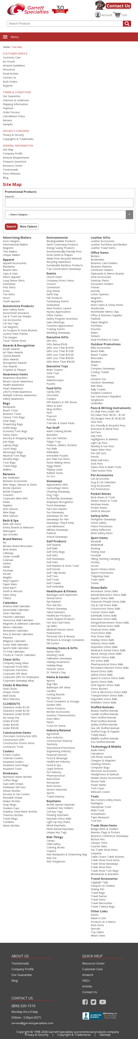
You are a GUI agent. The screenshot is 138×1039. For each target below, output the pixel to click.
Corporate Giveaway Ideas (18, 680)
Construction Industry (59, 740)
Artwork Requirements (16, 157)
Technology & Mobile (106, 747)
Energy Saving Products (61, 248)
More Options (28, 226)
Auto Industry (55, 737)
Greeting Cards (55, 655)
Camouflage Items (57, 488)
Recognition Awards (15, 362)
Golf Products (56, 541)
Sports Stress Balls (102, 681)
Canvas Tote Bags (14, 417)
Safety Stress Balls (102, 674)
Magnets (8, 248)
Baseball (96, 541)
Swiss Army (9, 594)
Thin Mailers (10, 251)
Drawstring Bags (13, 424)
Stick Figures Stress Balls (105, 685)
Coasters (8, 495)
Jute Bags (8, 441)
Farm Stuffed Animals (103, 717)
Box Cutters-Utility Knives (106, 800)
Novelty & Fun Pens (102, 446)
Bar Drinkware (11, 477)
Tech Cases (97, 788)
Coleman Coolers (13, 758)
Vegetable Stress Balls (104, 699)
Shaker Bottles (11, 801)
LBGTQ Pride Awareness (17, 391)
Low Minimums (56, 526)
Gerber (7, 563)
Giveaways (54, 481)
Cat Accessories (100, 478)
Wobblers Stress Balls (103, 702)
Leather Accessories (102, 241)
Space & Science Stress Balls (108, 678)
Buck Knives (10, 549)
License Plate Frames (15, 333)
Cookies (51, 398)
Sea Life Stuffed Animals (105, 728)
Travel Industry (55, 796)
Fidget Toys (54, 441)
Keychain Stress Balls (59, 818)
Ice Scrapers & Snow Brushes (20, 330)
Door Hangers (11, 241)
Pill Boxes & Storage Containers (65, 640)
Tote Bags (9, 462)
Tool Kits (96, 820)
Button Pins (98, 839)
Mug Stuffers (54, 409)
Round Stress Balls (102, 671)
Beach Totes (10, 410)
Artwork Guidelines (14, 65)
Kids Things (55, 837)
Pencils (95, 456)
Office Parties (55, 315)
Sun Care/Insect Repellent (106, 396)
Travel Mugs (10, 818)
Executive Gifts (57, 337)
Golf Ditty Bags (56, 551)
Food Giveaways (56, 505)
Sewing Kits (97, 889)
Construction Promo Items (18, 743)
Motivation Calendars (15, 630)
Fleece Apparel (11, 277)
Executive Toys (57, 366)
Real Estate (53, 779)
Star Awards (10, 366)
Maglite (7, 577)
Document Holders (102, 284)
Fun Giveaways (55, 512)
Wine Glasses (10, 515)
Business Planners (101, 266)
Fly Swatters (54, 698)
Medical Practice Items (60, 629)
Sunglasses (97, 400)
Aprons (51, 680)
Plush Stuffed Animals (103, 721)
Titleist (7, 598)
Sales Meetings (56, 322)
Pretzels (51, 419)
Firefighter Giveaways (103, 519)
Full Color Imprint (57, 509)
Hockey (95, 562)
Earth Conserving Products (62, 244)
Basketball (97, 544)
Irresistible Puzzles (57, 455)
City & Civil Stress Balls (104, 605)
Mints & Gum (54, 405)
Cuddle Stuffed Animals (104, 714)
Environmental (57, 238)
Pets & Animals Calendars (18, 634)
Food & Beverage (57, 758)
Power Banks (98, 785)
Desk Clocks (10, 688)
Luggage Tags (99, 882)
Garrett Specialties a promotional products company (84, 1032)
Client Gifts (11, 659)
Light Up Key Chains (58, 822)
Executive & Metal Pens (105, 429)
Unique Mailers (11, 255)
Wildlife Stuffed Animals (105, 738)
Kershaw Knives (100, 504)
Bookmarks (97, 259)
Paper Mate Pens (101, 449)
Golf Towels (54, 583)
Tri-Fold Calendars (14, 651)
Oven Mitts (53, 718)
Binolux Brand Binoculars (18, 546)
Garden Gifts (54, 704)
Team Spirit (98, 579)
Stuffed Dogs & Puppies (105, 731)
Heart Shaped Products (61, 619)
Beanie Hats (10, 270)
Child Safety (54, 844)
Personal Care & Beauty (61, 636)
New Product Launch (59, 308)
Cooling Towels (100, 372)
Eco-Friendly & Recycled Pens (108, 425)
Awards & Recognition (19, 345)
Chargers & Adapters (103, 760)
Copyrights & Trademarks (18, 139)
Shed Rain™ (10, 587)
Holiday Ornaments (58, 662)
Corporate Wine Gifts (15, 498)
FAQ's (86, 980)
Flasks (6, 502)
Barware (9, 474)
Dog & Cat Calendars (103, 482)
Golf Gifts (52, 555)
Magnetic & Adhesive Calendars (21, 623)
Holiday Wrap (55, 665)
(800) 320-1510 (23, 1005)
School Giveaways (57, 536)
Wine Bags (9, 512)
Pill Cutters (53, 643)
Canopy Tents (99, 842)
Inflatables (53, 452)
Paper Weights (99, 322)
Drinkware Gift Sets (14, 787)
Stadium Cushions (101, 393)
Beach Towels (99, 354)
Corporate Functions (15, 670)
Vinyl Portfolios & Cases (105, 339)
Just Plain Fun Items (58, 459)
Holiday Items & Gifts (62, 648)
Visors (6, 298)
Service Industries (57, 789)
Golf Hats (52, 562)
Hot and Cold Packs (58, 622)
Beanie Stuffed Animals (104, 710)
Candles (51, 691)
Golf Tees (52, 576)
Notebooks (97, 308)
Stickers (95, 336)
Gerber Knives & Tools (104, 500)
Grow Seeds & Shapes (60, 255)
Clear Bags (9, 420)
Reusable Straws (12, 797)
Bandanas (9, 266)
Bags (6, 403)
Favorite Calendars (14, 616)
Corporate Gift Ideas (15, 673)
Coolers (8, 751)
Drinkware (10, 773)
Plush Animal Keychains (60, 829)
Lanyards (96, 853)
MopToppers (11, 580)
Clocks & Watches (15, 685)
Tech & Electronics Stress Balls (109, 692)
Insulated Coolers (13, 761)
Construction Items (17, 733)
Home (6, 47)
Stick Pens (97, 463)
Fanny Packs (10, 434)
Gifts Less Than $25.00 (60, 354)
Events (51, 273)
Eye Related (54, 601)
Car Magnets (10, 327)
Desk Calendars (12, 613)
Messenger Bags (13, 452)
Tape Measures (100, 817)
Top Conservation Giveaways (64, 269)
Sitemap (105, 1035)
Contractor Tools (13, 746)
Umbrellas (97, 403)
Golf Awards (54, 544)
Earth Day (52, 294)
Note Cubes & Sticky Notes (107, 305)
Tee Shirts (9, 294)
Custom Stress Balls (102, 612)
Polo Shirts (9, 287)
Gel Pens (96, 432)
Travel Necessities (101, 903)
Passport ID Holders (103, 885)
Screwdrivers (98, 814)
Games (51, 376)
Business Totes (12, 413)
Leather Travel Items (103, 248)
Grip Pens (96, 436)
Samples (8, 124)
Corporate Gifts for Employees (21, 677)
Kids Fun (52, 858)
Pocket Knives (101, 494)
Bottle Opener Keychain (61, 804)
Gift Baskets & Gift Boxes (62, 402)
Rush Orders (10, 81)
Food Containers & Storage (63, 701)
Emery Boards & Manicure (18, 527)
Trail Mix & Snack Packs (61, 423)
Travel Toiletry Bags (103, 906)
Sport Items (99, 538)
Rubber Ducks (55, 473)
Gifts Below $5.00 (57, 344)
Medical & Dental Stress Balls (108, 650)
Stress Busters (99, 688)
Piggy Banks (54, 466)
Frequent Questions (14, 161)
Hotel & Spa (54, 765)
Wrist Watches (11, 699)
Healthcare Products (59, 615)
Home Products (56, 708)
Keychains (54, 801)
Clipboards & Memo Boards (107, 273)
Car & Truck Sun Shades (17, 316)
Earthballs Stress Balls (104, 615)
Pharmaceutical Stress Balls (107, 664)
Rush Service (54, 786)
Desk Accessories (101, 277)
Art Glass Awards (13, 352)
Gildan (6, 567)
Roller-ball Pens (100, 460)
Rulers (94, 332)
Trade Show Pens (101, 867)
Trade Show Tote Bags (105, 870)
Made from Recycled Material (64, 258)
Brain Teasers (55, 369)
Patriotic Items (55, 669)
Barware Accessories (15, 481)
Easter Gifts (53, 651)
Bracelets (52, 434)
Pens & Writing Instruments (111, 408)
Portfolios (96, 325)
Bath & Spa (11, 520)
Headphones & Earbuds (105, 774)
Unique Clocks (11, 692)
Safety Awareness (13, 398)
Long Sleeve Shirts (14, 280)
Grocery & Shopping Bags (18, 438)
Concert (51, 284)
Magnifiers (97, 301)
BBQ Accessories (101, 347)
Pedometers (54, 633)
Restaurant (53, 782)
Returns (7, 120)
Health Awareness (13, 384)
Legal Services (55, 768)
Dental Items (54, 598)
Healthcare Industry (58, 761)
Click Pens (96, 422)
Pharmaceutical (56, 775)
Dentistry (52, 744)
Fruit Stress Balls (101, 636)
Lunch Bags (10, 448)
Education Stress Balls (104, 619)
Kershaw (8, 570)
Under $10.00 (11, 721)
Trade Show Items (104, 825)
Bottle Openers (12, 488)
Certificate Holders (102, 270)
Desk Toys (53, 373)
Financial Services (57, 754)
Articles (87, 986)
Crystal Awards (11, 355)
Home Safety (98, 522)
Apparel (8, 260)
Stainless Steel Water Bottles (20, 811)
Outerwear (9, 284)
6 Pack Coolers (11, 754)
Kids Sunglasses (56, 861)
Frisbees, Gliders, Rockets (62, 445)
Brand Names (12, 539)
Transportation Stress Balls (107, 695)
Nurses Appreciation (59, 311)
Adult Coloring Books (59, 431)
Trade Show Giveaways (104, 863)
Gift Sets (52, 340)
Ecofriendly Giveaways (60, 498)
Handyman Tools (101, 807)
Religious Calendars (14, 641)
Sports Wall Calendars (16, 648)
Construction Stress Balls (105, 608)
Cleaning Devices (101, 764)
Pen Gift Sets (98, 453)
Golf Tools (53, 579)
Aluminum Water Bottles (17, 776)
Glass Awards (11, 359)
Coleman (8, 560)
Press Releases (11, 173)
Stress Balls (99, 588)
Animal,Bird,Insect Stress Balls (108, 594)
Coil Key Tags (55, 811)
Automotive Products (18, 306)
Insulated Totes (12, 768)
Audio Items (98, 750)
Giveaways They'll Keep (60, 522)
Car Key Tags (11, 323)
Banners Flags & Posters (105, 832)
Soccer (95, 565)
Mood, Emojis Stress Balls (106, 653)
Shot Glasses (10, 509)
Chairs (94, 365)
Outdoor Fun (98, 379)
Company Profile (12, 153)
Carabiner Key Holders (60, 808)
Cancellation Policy (14, 116)
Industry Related (59, 730)
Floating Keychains (58, 815)
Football (96, 555)
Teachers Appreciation (60, 325)
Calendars (10, 603)
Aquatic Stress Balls (102, 598)
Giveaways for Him (58, 519)
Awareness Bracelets (15, 377)
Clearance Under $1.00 (16, 707)
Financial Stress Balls (103, 629)
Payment (8, 108)
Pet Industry (54, 772)
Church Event (54, 277)
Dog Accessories (101, 485)
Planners (8, 637)
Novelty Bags (11, 459)
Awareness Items (15, 374)
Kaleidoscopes (55, 380)
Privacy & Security (13, 135)
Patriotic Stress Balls (103, 657)
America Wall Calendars (16, 606)
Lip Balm (52, 626)
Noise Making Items (58, 462)
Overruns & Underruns (16, 100)
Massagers (9, 531)
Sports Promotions (102, 572)
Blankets (96, 361)
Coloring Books (56, 847)
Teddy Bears (98, 735)
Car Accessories (12, 320)
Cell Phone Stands (101, 757)
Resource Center (12, 165)
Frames (95, 287)
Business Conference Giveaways (109, 836)
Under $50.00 (11, 728)
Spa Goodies (10, 534)
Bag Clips (52, 684)
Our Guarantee (11, 96)
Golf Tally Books (56, 572)
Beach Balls (97, 351)
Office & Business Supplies (106, 315)
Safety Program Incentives (62, 318)
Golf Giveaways (56, 558)
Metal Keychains (56, 825)
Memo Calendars (13, 627)
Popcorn (52, 416)
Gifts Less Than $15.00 (60, 351)
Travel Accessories (104, 879)
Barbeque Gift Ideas (58, 687)
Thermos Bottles (13, 815)
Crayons (51, 851)
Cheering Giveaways (58, 491)
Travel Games (99, 896)
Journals (95, 291)
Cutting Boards (56, 694)
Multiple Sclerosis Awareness (20, 395)
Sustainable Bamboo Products (65, 265)
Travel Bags (10, 466)
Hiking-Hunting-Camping (105, 558)
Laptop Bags (11, 445)
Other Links (99, 911)
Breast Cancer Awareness (18, 381)
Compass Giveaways (103, 368)
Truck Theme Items (14, 340)
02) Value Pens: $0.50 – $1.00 (108, 415)
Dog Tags (53, 495)
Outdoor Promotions (106, 344)
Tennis (95, 583)
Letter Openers (100, 294)
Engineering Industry (59, 751)
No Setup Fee (11, 717)
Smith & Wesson (12, 591)
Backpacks (9, 407)
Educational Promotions (61, 747)
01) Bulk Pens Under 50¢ (105, 411)
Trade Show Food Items (105, 860)
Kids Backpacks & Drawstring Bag (67, 854)
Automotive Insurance (16, 313)
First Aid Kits (54, 605)
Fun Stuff (53, 428)
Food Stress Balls (101, 633)
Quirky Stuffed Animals (104, 724)
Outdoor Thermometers (61, 715)
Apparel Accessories (15, 263)
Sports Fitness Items (103, 569)
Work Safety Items (102, 533)
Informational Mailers (15, 244)
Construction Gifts (13, 739)
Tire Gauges (10, 337)
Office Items (100, 253)
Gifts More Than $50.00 (60, 361)
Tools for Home (56, 725)
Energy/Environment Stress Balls (110, 622)
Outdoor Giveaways (102, 382)
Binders (95, 256)
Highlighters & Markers (104, 439)
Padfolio (96, 318)
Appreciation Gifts (57, 484)
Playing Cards (55, 469)
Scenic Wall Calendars (15, 644)
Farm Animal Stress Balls (105, 626)
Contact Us (118, 6)
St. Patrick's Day (56, 672)
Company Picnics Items (60, 280)
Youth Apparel (11, 301)
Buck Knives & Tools (103, 497)
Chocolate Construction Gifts (20, 736)
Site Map (17, 47)
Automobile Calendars (16, 610)
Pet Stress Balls (100, 660)
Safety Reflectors (101, 529)
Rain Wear (97, 386)
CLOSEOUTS (11, 704)
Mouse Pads (98, 781)
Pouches (96, 329)
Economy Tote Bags (15, 431)
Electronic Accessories (104, 771)
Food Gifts (54, 388)
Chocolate (53, 395)
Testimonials (10, 169)
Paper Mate (10, 584)
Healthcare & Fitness (62, 591)
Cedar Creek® (11, 556)
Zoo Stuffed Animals (103, 742)
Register (8, 85)
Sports (50, 793)
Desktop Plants (100, 280)
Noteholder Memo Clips (105, 311)
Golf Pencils (53, 569)
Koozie (7, 573)
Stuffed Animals (102, 707)
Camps (51, 840)
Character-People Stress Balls (108, 601)
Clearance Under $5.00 (16, 714)
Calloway (8, 553)
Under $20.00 (11, 724)
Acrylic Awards (11, 349)
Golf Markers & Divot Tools (63, 565)
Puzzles (51, 383)
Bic (4, 542)
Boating (95, 548)
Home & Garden (58, 677)
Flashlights (97, 803)
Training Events (56, 329)
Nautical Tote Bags (14, 455)
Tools (95, 796)
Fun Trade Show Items (104, 849)
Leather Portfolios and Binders (109, 244)
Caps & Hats (10, 273)
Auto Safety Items (13, 309)
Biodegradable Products (61, 241)
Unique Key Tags (57, 832)
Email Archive (10, 73)
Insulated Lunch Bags (15, 765)
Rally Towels (98, 389)
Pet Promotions (100, 489)
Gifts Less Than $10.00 (60, 347)
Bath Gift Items (12, 524)
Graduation (53, 305)
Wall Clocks (9, 695)
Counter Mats (99, 846)
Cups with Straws (13, 783)
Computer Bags (100, 767)
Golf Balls (52, 548)
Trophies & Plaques (14, 369)
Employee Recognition (60, 502)
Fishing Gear (98, 551)
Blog (5, 177)
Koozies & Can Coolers (16, 794)
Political (51, 533)
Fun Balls (52, 448)
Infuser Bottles (11, 790)
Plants (50, 722)
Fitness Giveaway (57, 608)
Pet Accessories (102, 475)
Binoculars (97, 358)
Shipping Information (15, 104)
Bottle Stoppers (12, 491)
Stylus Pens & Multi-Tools (106, 467)
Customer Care (12, 57)
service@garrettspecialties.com (32, 1023)
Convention (53, 287)
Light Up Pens (99, 443)
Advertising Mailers (17, 238)
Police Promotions (101, 526)
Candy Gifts (53, 391)
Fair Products (54, 298)
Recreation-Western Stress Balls (110, 667)
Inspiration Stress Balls (104, 647)
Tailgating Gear (100, 576)
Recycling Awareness (59, 262)
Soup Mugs (9, 804)
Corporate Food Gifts (15, 666)
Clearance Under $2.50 (16, 710)
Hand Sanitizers (56, 612)
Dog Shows (53, 291)
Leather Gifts (100, 238)
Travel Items (98, 899)
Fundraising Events (58, 301)
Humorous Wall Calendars (18, 620)
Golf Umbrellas (55, 586)
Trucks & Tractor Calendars (19, 655)
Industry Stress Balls (103, 643)
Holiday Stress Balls (102, 640)
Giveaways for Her (57, 515)
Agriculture (53, 733)
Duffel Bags (10, 427)
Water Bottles (11, 825)
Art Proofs (9, 61)
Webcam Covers (100, 792)
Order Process (11, 112)
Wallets (7, 469)
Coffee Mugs (10, 780)
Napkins (7, 505)
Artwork (87, 974)
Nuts (49, 412)
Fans (93, 375)
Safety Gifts (100, 516)
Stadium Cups (11, 808)
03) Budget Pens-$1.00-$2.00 (108, 418)
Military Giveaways (57, 529)
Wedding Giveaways (58, 332)
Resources (9, 69)
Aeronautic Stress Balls (104, 591)
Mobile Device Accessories (106, 778)
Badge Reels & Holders (104, 829)
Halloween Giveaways (59, 658)
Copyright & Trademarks (74, 1035)
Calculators (97, 753)
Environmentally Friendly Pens (64, 251)
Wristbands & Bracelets (105, 874)
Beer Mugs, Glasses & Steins (20, 484)
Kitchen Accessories (58, 711)
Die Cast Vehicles (57, 438)
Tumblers (8, 822)
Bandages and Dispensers (62, 594)
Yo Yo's (51, 476)
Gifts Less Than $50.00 (60, 358)
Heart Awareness (13, 388)
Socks (6, 291)
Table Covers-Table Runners (107, 856)
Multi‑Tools (97, 810)
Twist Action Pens (101, 470)
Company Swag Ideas (16, 663)
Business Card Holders (104, 263)
